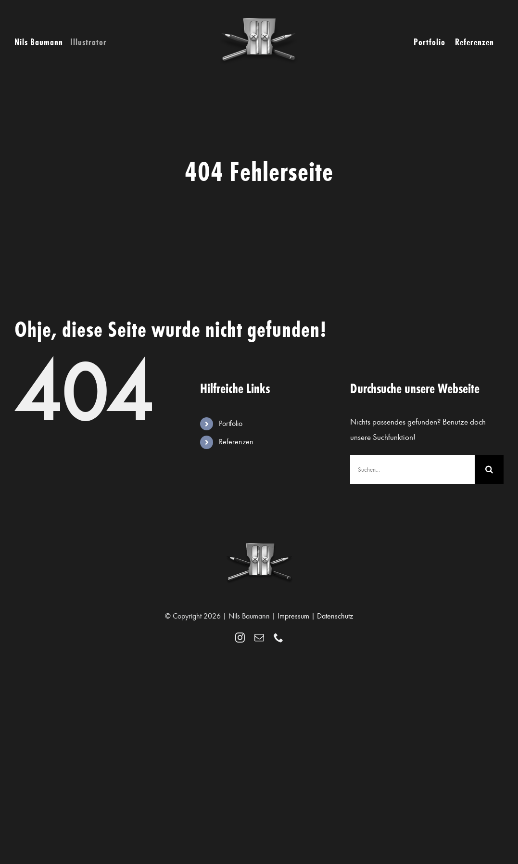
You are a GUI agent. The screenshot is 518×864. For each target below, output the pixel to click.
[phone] (278, 638)
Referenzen (236, 442)
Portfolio (230, 423)
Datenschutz (335, 616)
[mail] (259, 638)
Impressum (293, 616)
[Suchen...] (412, 469)
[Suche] (489, 469)
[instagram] (240, 638)
